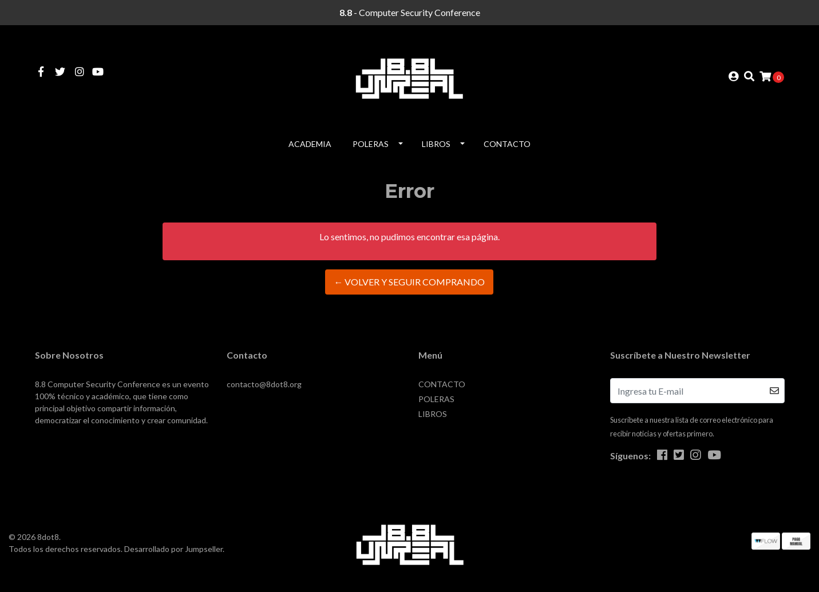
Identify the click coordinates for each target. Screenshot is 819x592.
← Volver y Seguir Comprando (409, 281)
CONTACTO (507, 144)
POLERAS (371, 144)
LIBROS (436, 144)
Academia (309, 144)
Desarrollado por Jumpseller (173, 549)
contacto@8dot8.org (264, 384)
